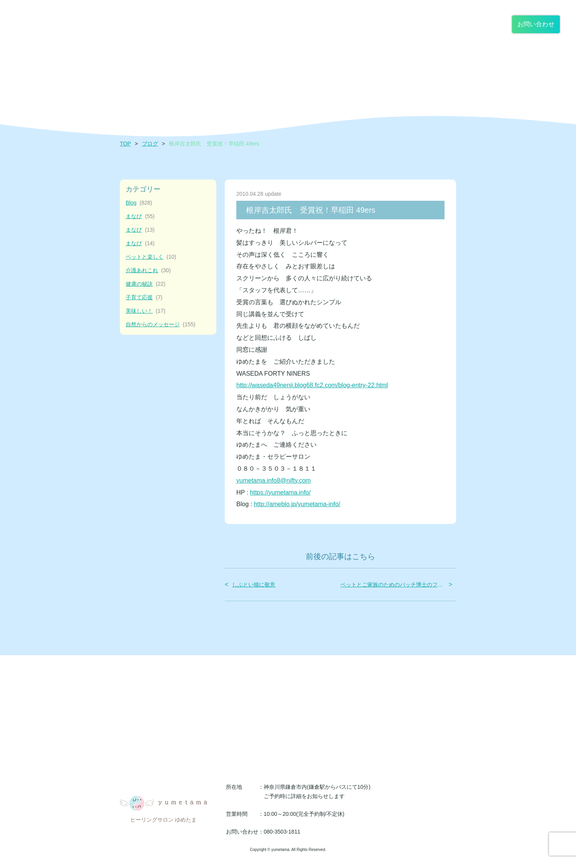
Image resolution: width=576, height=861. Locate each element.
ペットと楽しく (151, 257)
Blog (139, 203)
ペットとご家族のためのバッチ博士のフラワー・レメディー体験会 (392, 584)
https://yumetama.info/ (280, 492)
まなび (140, 216)
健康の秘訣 (145, 284)
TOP (125, 143)
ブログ (150, 143)
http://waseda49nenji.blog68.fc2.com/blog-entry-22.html (312, 385)
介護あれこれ (148, 270)
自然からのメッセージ (160, 324)
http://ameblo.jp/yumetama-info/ (297, 504)
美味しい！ (145, 311)
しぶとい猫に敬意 (253, 584)
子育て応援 (144, 297)
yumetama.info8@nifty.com (273, 480)
